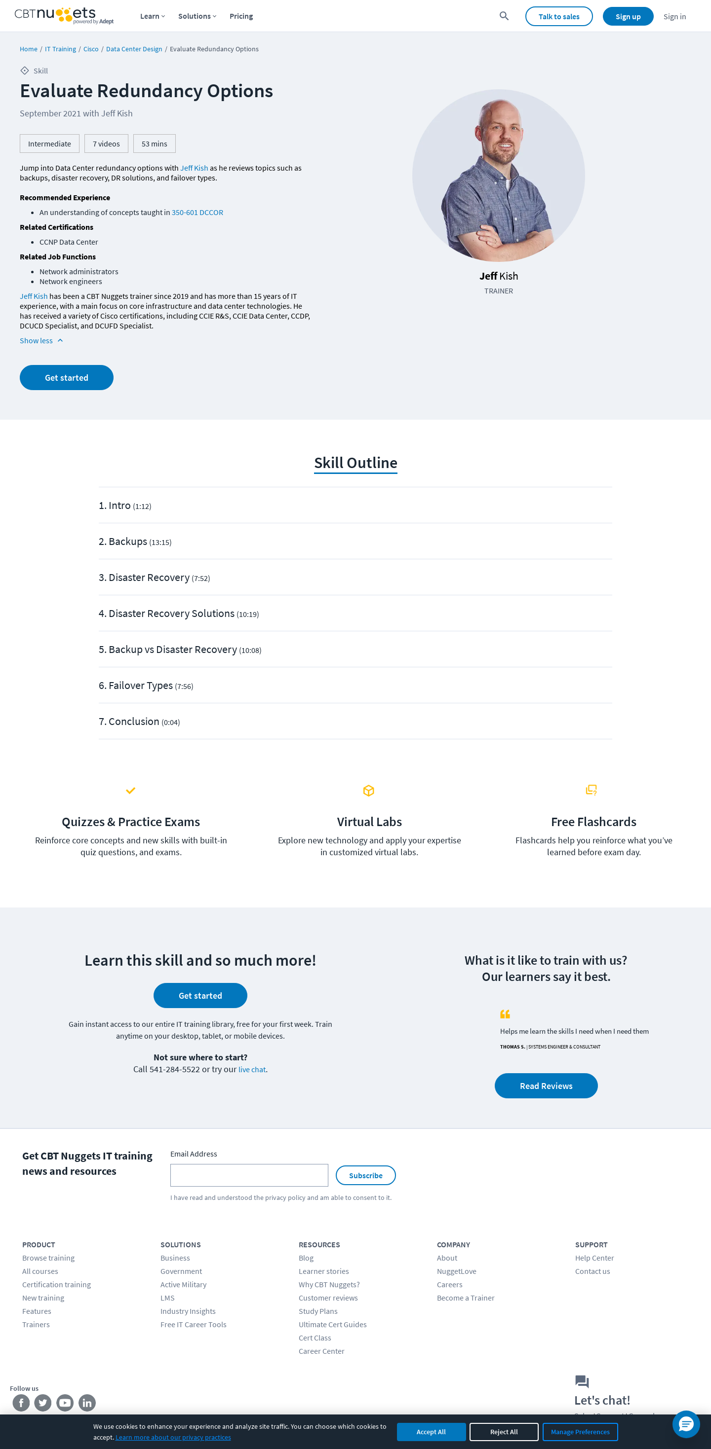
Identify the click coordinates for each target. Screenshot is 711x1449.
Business (175, 1258)
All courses (40, 1271)
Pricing (241, 16)
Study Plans (318, 1311)
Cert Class (315, 1337)
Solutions (194, 16)
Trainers (36, 1324)
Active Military (183, 1284)
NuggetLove (456, 1271)
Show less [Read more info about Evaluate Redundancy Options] (42, 340)
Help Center (594, 1258)
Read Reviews (546, 1085)
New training (43, 1298)
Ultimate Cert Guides (333, 1324)
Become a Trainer (466, 1298)
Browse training (48, 1258)
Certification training (56, 1284)
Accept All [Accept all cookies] (431, 1431)
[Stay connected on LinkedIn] (88, 1404)
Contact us (592, 1271)
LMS (167, 1298)
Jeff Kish (194, 168)
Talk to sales (559, 16)
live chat (252, 1069)
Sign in (675, 16)
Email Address (193, 1154)
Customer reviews (328, 1298)
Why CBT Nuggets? (329, 1284)
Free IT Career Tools (193, 1324)
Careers (450, 1284)
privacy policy (285, 1197)
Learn (149, 16)
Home (29, 48)
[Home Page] (64, 16)
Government (181, 1271)
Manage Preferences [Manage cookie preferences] (580, 1431)
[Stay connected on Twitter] (43, 1404)
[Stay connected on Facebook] (21, 1404)
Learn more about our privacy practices (173, 1437)
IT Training (60, 48)
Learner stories (324, 1271)
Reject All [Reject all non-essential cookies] (504, 1431)
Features (36, 1311)
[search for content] (504, 16)
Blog (306, 1258)
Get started (66, 377)
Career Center (322, 1351)
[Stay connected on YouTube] (65, 1404)
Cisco (91, 48)
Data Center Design (134, 48)
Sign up (628, 16)
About (447, 1258)
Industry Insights (188, 1311)
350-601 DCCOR (197, 212)
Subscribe (366, 1175)
